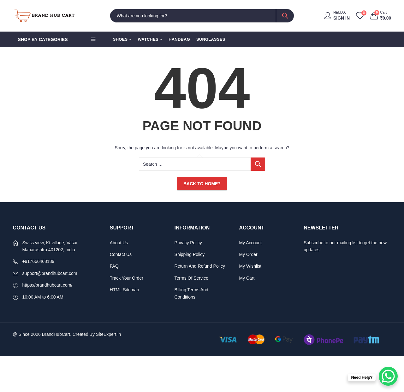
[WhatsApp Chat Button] (388, 376)
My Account (251, 242)
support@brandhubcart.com (49, 273)
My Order (248, 254)
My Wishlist (250, 266)
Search (285, 16)
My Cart (246, 278)
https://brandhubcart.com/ (47, 285)
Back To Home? (202, 183)
